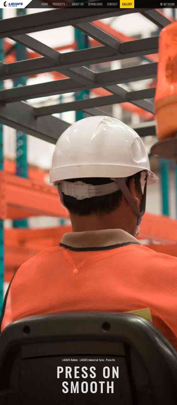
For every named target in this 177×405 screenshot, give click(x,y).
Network (167, 4)
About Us (78, 4)
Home (44, 4)
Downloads (95, 4)
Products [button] (60, 4)
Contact (112, 4)
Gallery (127, 4)
